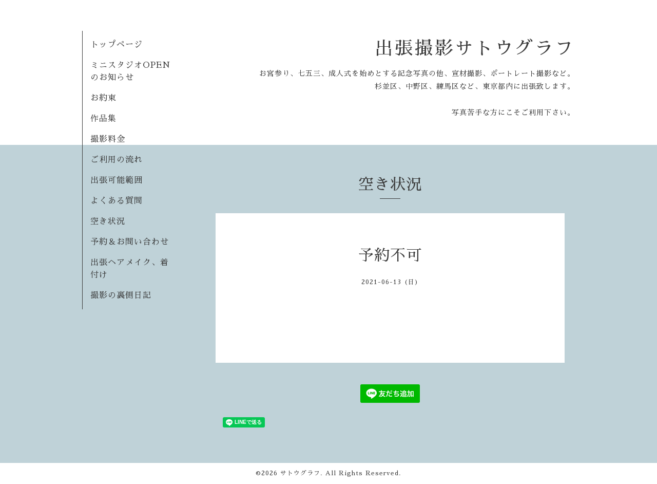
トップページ (116, 45)
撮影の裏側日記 (120, 295)
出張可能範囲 (116, 180)
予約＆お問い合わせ (129, 242)
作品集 (103, 119)
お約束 (103, 98)
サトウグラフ (300, 473)
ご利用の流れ (116, 160)
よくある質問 (116, 201)
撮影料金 (107, 139)
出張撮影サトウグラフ (475, 48)
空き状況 (107, 221)
